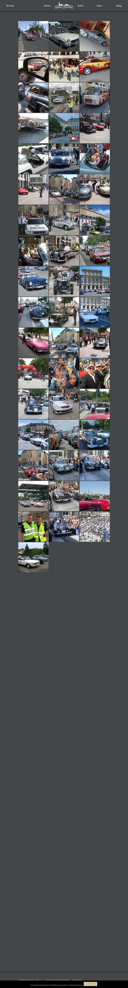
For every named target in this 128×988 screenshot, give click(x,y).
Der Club (10, 6)
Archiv (80, 6)
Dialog (119, 6)
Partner (47, 6)
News (99, 6)
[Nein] (126, 984)
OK (90, 983)
